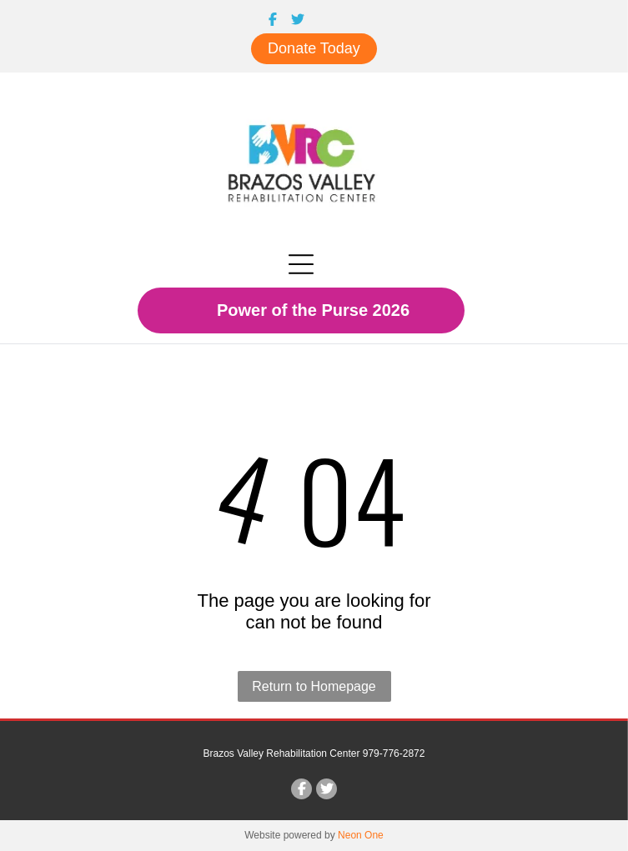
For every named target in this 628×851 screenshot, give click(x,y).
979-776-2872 (394, 753)
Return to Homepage (314, 686)
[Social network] (273, 20)
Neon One (361, 835)
